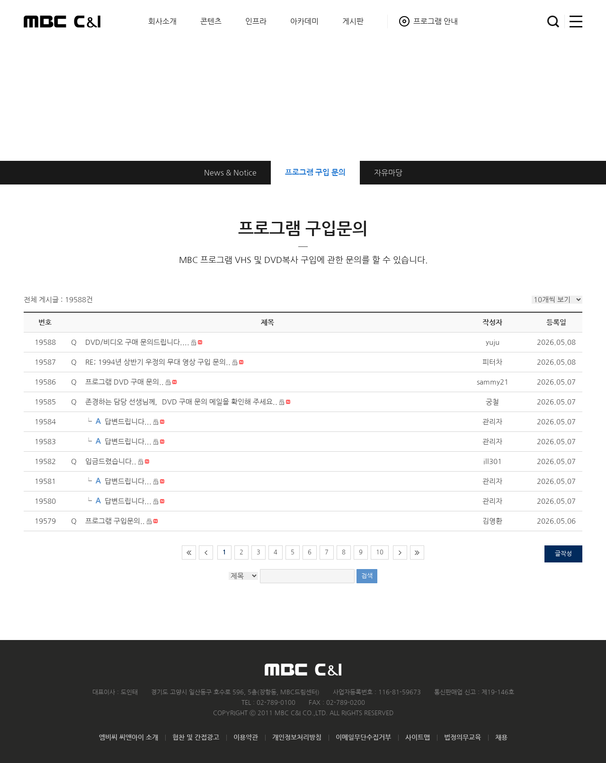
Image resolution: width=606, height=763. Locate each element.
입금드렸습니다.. (110, 461)
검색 (553, 21)
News (230, 172)
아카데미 (304, 21)
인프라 (256, 21)
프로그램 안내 (435, 21)
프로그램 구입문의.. (115, 521)
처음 (189, 552)
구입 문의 (315, 172)
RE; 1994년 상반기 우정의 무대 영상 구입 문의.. (158, 362)
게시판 (353, 21)
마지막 (417, 552)
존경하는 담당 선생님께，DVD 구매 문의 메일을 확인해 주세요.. (181, 401)
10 (379, 552)
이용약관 (245, 737)
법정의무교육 (462, 737)
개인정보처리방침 (296, 737)
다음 (400, 552)
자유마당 (388, 172)
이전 (206, 552)
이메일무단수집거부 (363, 737)
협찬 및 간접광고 (195, 737)
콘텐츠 (211, 21)
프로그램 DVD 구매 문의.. (124, 382)
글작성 (563, 554)
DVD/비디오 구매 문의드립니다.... (137, 342)
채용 (501, 737)
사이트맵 (573, 21)
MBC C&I (62, 21)
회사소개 (162, 21)
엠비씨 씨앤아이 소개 (128, 737)
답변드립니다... (128, 421)
